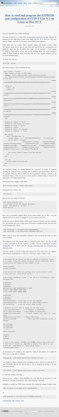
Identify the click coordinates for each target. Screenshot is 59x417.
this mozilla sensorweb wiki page (38, 37)
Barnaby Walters (7, 3)
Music (25, 3)
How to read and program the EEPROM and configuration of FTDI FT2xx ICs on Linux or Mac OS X (29, 18)
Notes (15, 3)
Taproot (20, 411)
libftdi (36, 45)
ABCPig (35, 3)
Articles (20, 3)
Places (30, 3)
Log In (40, 411)
